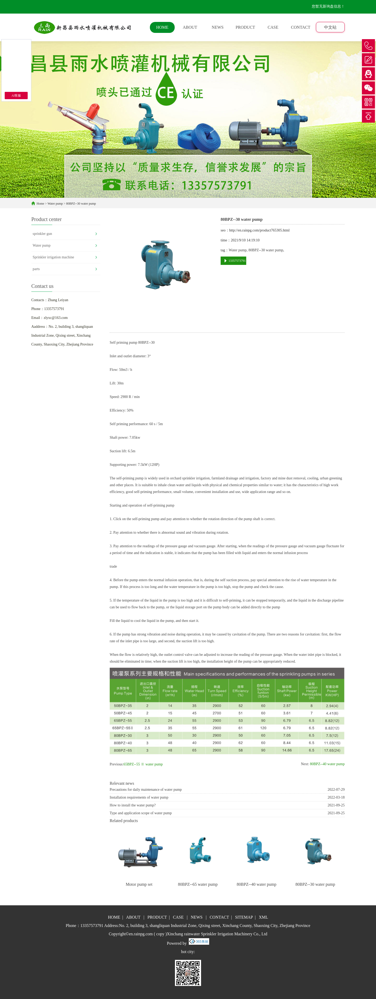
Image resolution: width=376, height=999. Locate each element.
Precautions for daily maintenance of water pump (146, 790)
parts (36, 269)
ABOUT (190, 27)
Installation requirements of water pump (139, 797)
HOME (162, 27)
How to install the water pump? (133, 805)
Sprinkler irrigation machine (53, 257)
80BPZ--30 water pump (81, 203)
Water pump (55, 203)
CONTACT (300, 27)
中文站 (330, 27)
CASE (273, 27)
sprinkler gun (42, 234)
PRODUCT (245, 27)
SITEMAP (244, 917)
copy (160, 934)
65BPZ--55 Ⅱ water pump (143, 764)
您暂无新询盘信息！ (328, 6)
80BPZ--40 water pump (327, 764)
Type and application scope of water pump (141, 813)
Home (40, 203)
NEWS (218, 27)
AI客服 (16, 95)
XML (263, 917)
